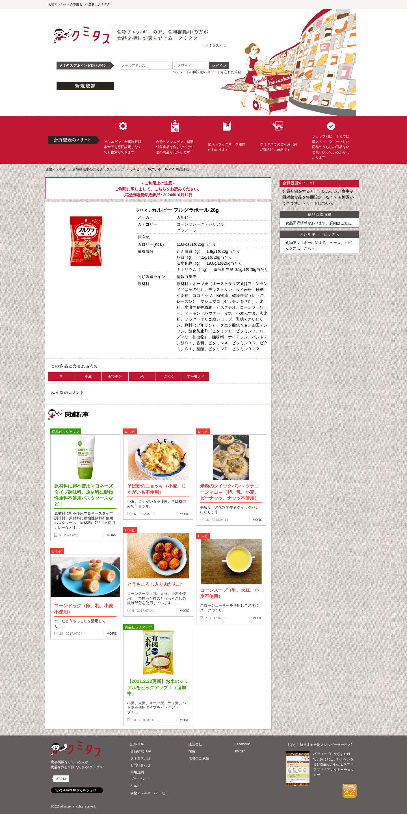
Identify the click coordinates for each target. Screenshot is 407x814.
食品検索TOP (140, 751)
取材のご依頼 (199, 758)
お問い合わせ (140, 765)
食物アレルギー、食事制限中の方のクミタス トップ (84, 169)
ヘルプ (135, 786)
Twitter (239, 751)
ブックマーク (105, 287)
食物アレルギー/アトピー (149, 793)
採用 (192, 751)
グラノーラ (186, 230)
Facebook (242, 744)
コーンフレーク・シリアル (200, 224)
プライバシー (140, 779)
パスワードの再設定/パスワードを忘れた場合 (206, 72)
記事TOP (137, 744)
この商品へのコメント (67, 297)
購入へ (66, 287)
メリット (310, 203)
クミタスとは (215, 45)
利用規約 (137, 772)
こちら (160, 189)
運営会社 (195, 744)
